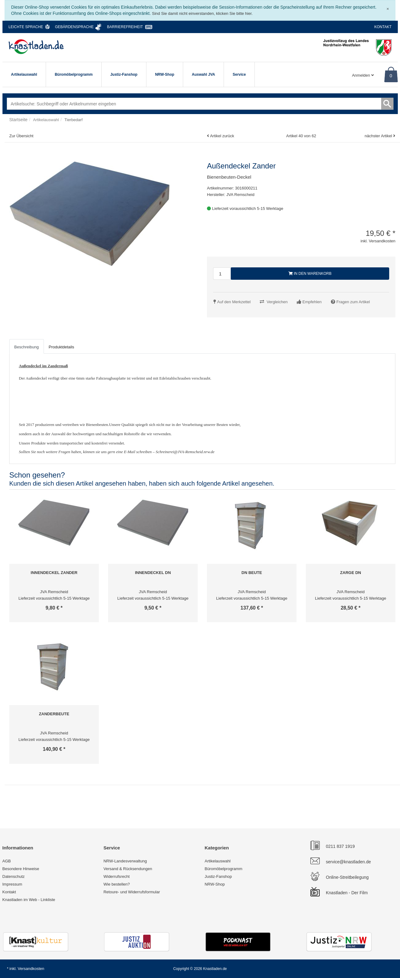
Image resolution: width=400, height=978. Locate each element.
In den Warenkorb (310, 273)
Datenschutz (13, 876)
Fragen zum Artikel (353, 302)
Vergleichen (277, 302)
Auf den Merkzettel (234, 302)
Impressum (12, 884)
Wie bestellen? (116, 884)
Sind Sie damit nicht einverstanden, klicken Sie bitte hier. (202, 13)
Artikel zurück (222, 136)
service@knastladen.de (348, 861)
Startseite (18, 119)
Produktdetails (61, 347)
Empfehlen (312, 302)
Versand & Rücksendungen (127, 868)
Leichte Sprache (26, 27)
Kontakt (383, 27)
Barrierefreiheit (125, 27)
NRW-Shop (164, 74)
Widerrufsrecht (116, 876)
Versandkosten (31, 968)
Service (239, 74)
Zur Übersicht (21, 136)
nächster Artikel (378, 136)
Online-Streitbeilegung (347, 877)
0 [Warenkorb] (390, 75)
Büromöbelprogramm (74, 74)
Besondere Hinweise (20, 868)
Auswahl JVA (203, 74)
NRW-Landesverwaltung (125, 861)
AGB (6, 861)
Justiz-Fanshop (123, 74)
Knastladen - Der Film (347, 892)
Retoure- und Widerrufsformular (131, 892)
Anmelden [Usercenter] (362, 75)
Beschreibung (26, 347)
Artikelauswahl (24, 74)
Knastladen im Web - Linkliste (28, 899)
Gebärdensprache (74, 27)
